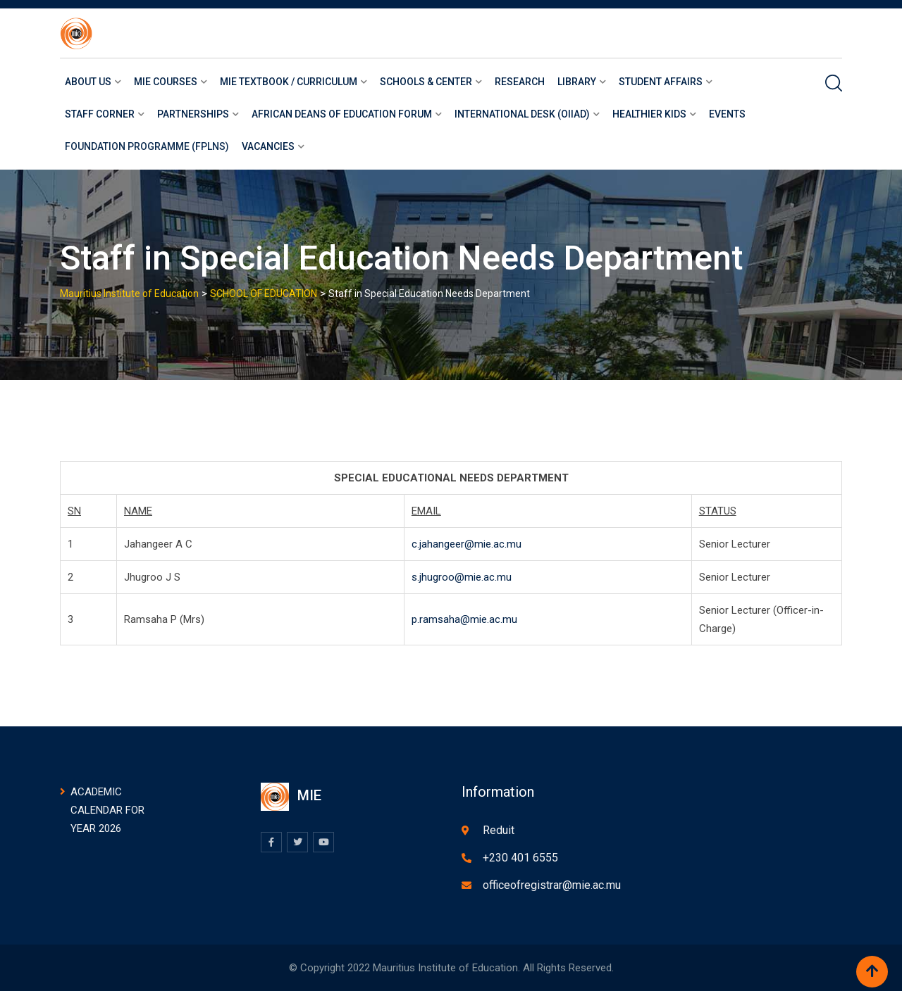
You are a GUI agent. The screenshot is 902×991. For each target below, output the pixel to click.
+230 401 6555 (520, 857)
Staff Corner (100, 114)
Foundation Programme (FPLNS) (147, 146)
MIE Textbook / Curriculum (288, 81)
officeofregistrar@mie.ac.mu (552, 885)
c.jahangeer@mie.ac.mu (466, 544)
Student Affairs (661, 81)
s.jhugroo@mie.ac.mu (462, 577)
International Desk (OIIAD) (522, 114)
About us (88, 81)
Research (520, 81)
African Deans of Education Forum (342, 114)
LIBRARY (576, 81)
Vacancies (268, 146)
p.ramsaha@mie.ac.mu (464, 619)
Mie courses (165, 81)
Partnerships (193, 114)
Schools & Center (426, 81)
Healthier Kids (649, 114)
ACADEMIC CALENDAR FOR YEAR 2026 (107, 810)
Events (727, 114)
